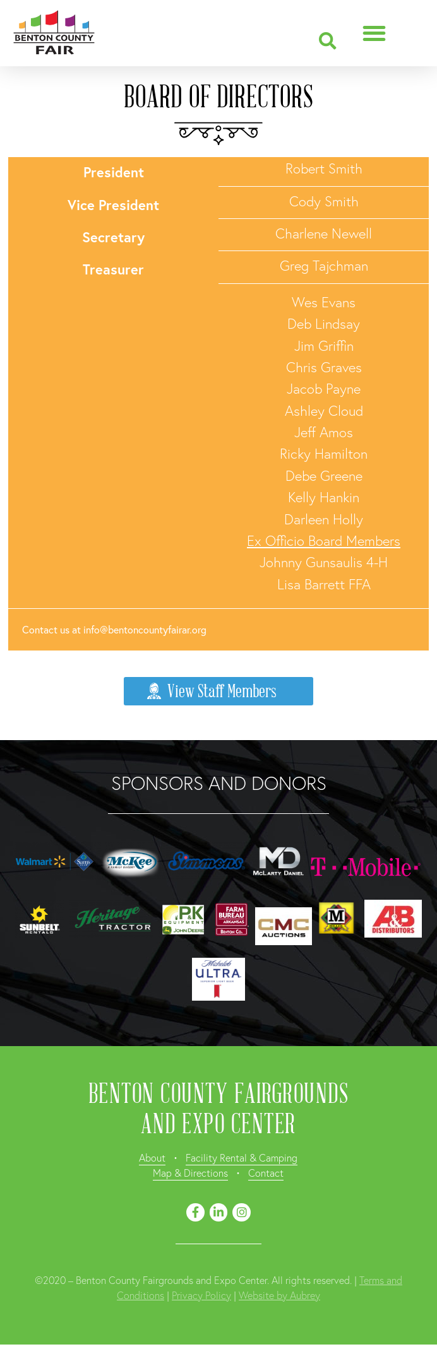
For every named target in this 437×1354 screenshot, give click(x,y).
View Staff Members (211, 691)
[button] (328, 41)
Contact (266, 1172)
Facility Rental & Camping (241, 1157)
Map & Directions (190, 1172)
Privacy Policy (201, 1295)
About (152, 1157)
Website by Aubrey (279, 1295)
